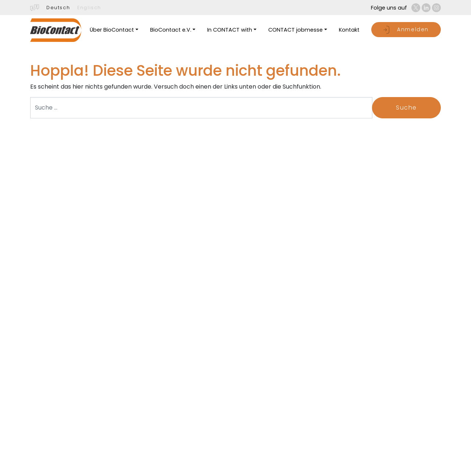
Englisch (89, 7)
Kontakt (349, 29)
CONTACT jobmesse (295, 29)
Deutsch (58, 7)
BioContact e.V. (170, 29)
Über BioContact (112, 29)
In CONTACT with (229, 29)
